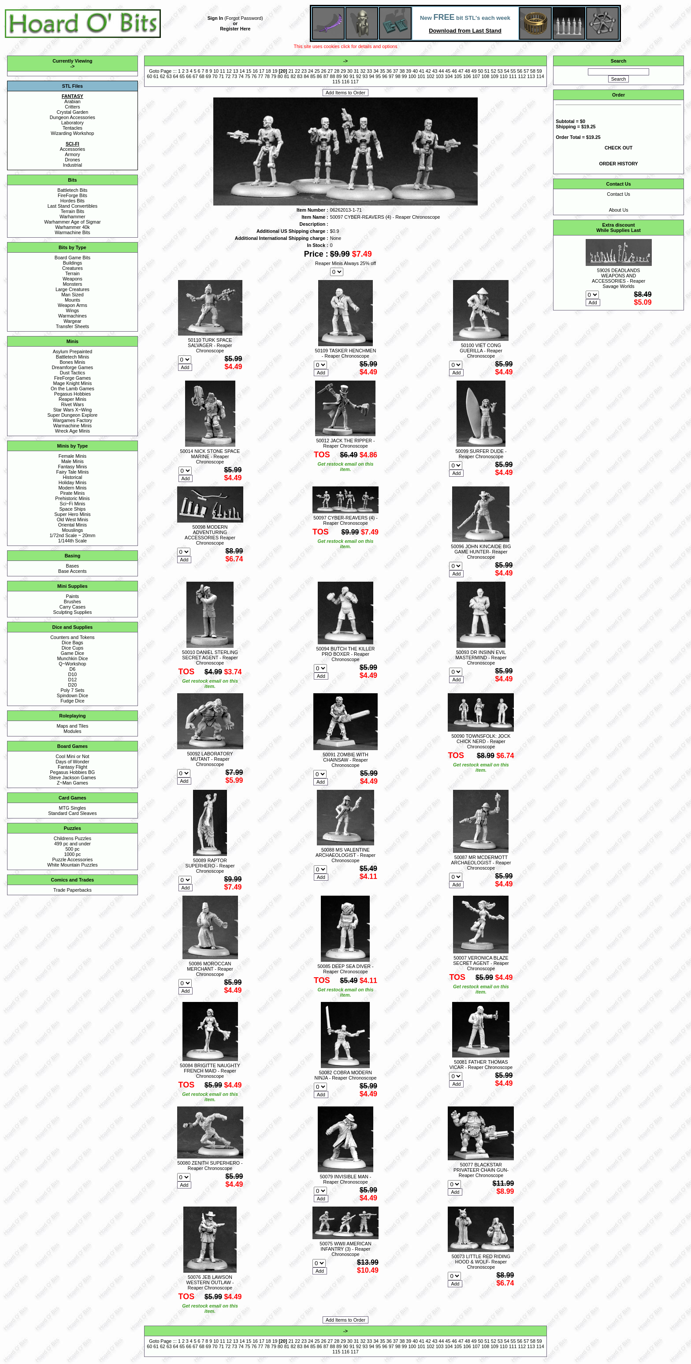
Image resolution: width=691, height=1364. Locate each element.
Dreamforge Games (72, 367)
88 (332, 76)
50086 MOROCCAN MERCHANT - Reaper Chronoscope (210, 969)
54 (506, 71)
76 (254, 76)
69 (208, 76)
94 (371, 76)
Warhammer (72, 216)
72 (227, 76)
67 (195, 76)
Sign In (215, 18)
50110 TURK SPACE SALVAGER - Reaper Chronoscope (210, 345)
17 (261, 71)
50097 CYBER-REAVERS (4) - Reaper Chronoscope (345, 520)
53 (500, 71)
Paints (72, 596)
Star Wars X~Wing (72, 409)
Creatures (72, 268)
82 (293, 76)
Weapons (72, 278)
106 (467, 76)
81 (287, 76)
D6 (73, 669)
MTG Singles (72, 808)
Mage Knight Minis (72, 383)
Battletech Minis (72, 356)
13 (235, 71)
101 (421, 76)
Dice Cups (72, 647)
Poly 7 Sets (72, 690)
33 (369, 71)
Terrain (72, 273)
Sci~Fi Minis (72, 503)
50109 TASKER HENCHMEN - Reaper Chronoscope (345, 353)
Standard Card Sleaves (72, 813)
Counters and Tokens (72, 637)
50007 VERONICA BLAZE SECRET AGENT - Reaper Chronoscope (481, 963)
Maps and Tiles (73, 726)
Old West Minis (72, 519)
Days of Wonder (72, 761)
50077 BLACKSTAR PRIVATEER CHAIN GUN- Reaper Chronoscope (481, 1170)
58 (532, 71)
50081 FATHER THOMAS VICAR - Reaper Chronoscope (481, 1064)
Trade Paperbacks (72, 890)
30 (350, 71)
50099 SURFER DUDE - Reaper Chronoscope (480, 453)
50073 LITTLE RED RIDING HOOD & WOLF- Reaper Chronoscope (481, 1262)
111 (513, 76)
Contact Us (618, 194)
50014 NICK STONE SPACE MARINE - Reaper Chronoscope (210, 456)
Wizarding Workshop (72, 133)
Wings (72, 310)
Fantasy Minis (72, 466)
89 (339, 76)
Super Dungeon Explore (73, 415)
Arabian (72, 101)
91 (352, 76)
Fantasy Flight (72, 767)
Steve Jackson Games (72, 777)
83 (299, 76)
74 (241, 76)
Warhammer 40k (72, 227)
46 (454, 71)
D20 (72, 685)
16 (255, 71)
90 (345, 76)
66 (188, 76)
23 (304, 71)
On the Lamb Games (72, 388)
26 (324, 71)
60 (149, 76)
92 (358, 76)
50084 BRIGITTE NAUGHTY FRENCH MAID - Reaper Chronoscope (210, 1071)
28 (336, 71)
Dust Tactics (72, 372)
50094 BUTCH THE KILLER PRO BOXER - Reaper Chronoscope (345, 654)
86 (319, 76)
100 (412, 76)
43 (435, 71)
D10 (72, 674)
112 (522, 76)
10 (216, 71)
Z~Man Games (72, 782)
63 (169, 76)
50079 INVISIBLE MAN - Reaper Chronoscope (346, 1179)
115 (336, 81)
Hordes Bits (72, 200)
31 (356, 71)
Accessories (72, 149)
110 (504, 76)
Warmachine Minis (72, 425)
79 (273, 76)
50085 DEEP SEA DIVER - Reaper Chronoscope (345, 969)
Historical (72, 477)
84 (306, 76)
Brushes (72, 601)
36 (389, 71)
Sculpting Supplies (72, 612)
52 (493, 71)
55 (513, 71)
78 (267, 76)
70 (215, 76)
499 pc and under (72, 843)
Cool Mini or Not (72, 756)
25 (317, 71)
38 (402, 71)
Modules (72, 731)
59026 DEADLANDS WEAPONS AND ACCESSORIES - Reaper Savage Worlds (618, 278)
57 (526, 71)
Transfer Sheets (72, 326)
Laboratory (72, 122)
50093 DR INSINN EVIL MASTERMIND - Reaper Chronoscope (480, 657)
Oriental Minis (72, 524)
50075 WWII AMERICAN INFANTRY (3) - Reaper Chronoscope (345, 1249)
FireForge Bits (72, 195)
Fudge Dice (72, 700)
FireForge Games (72, 378)
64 (175, 76)
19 (275, 71)
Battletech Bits (72, 190)
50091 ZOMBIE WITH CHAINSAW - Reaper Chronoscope (345, 760)
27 (330, 71)
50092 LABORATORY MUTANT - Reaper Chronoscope (210, 759)
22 (297, 71)
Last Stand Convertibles (72, 206)
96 (384, 76)
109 (494, 76)
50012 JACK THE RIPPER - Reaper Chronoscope (345, 443)
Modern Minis (72, 487)
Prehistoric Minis (72, 498)
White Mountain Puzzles (72, 864)
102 (431, 76)
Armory (72, 154)
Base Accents (72, 571)
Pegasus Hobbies (72, 393)
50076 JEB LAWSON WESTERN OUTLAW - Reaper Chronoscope (210, 1282)
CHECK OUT (618, 147)
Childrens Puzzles (72, 838)
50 (480, 71)
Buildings (72, 262)
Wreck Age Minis (72, 430)
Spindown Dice (72, 695)
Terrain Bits (72, 211)
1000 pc (72, 854)
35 (382, 71)
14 (242, 71)
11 (222, 71)
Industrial (72, 165)
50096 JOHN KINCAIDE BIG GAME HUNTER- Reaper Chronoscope (481, 552)
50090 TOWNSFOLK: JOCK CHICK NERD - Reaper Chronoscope (480, 741)
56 (519, 71)
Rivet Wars (72, 404)
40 (415, 71)
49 (474, 71)
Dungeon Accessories (72, 117)
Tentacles (72, 128)
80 (280, 76)
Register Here (235, 28)
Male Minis (72, 461)
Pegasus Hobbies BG (72, 772)
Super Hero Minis (72, 514)
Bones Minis (72, 362)
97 (391, 76)
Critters (72, 106)
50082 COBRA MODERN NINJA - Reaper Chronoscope (345, 1075)
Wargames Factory (73, 420)
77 (260, 76)
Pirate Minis (72, 493)
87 (326, 76)
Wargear (72, 321)
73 (234, 76)
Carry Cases (72, 606)
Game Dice (72, 653)
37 (395, 71)
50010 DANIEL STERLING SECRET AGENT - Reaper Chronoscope (210, 657)
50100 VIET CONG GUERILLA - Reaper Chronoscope (481, 351)
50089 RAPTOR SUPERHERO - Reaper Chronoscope (210, 866)
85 (313, 76)
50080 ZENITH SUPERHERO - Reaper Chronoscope (209, 1165)
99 (404, 76)
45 (447, 71)
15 (248, 71)
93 (365, 76)
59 (539, 71)
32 (363, 71)
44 (441, 71)
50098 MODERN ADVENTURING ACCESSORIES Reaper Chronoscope (210, 535)
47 (461, 71)
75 (247, 76)
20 (283, 71)
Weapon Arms (72, 305)
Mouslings (72, 530)
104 (449, 76)
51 (487, 71)
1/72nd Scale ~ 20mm (72, 535)
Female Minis (72, 456)
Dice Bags (72, 642)
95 (378, 76)
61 (156, 76)
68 (201, 76)
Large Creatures (72, 289)
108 (485, 76)
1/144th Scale (72, 540)
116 (345, 81)
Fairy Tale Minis (72, 472)
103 (440, 76)
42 (428, 71)
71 (221, 76)
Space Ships (72, 509)
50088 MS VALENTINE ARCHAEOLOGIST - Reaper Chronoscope (345, 855)
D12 (72, 679)
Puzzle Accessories (72, 859)
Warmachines (72, 315)
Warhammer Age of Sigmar (72, 221)
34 (376, 71)
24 (310, 71)
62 (162, 76)
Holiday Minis (72, 482)
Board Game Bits (72, 257)
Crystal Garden (73, 112)
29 (343, 71)
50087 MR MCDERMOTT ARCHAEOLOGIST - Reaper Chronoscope (481, 863)
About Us (618, 210)
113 (531, 76)
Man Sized (72, 294)
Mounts (72, 300)
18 (268, 71)
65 (182, 76)
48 (467, 71)
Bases (72, 565)
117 (355, 81)
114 (540, 76)
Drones (72, 159)
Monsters (72, 284)
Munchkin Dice (72, 658)
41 (421, 71)
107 (476, 76)
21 (290, 71)
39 (408, 71)
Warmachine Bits (72, 232)
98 (398, 76)
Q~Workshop (72, 663)
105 (458, 76)
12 (229, 71)
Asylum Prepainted (72, 351)
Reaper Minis (72, 399)
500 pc (72, 849)
